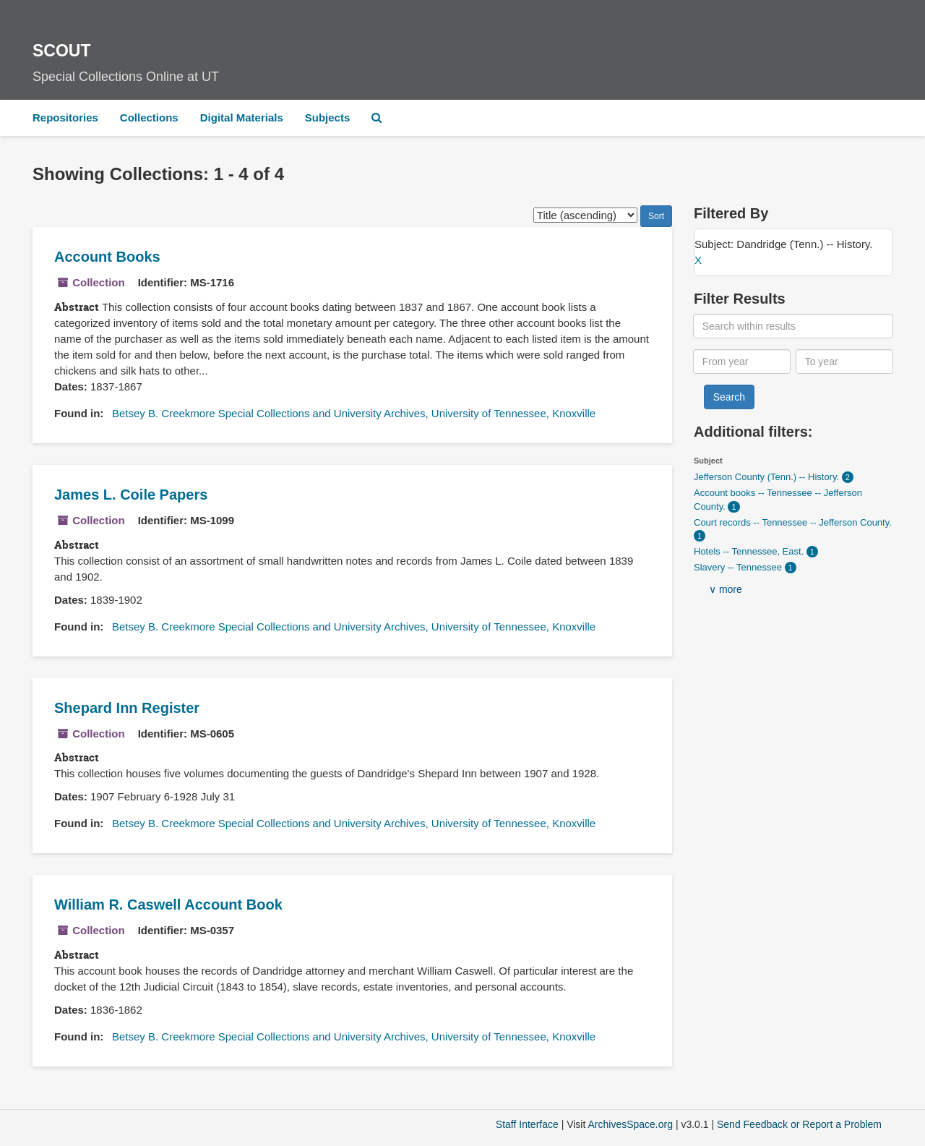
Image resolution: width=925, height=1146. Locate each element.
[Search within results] (793, 326)
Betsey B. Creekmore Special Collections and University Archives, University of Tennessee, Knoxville (353, 413)
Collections (149, 117)
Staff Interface (527, 1124)
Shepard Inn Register (126, 708)
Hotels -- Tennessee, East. (750, 551)
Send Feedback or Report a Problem (799, 1124)
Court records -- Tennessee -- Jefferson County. (793, 522)
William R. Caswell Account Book (168, 904)
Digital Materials (241, 117)
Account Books (107, 257)
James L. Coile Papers (130, 495)
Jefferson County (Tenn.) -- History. (768, 476)
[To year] (845, 361)
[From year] (742, 361)
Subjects (327, 117)
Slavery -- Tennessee (739, 567)
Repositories (65, 117)
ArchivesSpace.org (630, 1124)
